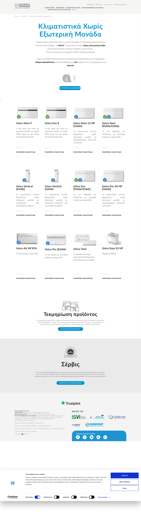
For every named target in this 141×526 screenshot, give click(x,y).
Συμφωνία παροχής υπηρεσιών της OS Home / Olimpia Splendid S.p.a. (33, 428)
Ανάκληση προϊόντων (58, 428)
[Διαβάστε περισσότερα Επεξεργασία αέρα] (73, 8)
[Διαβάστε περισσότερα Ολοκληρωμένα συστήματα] (92, 8)
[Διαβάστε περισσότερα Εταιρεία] (21, 423)
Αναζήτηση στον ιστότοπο (59, 10)
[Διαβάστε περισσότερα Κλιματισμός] (50, 8)
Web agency (18, 434)
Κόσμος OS (99, 5)
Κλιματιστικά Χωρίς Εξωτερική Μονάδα (41, 16)
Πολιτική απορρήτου (31, 431)
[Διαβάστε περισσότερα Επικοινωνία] (90, 5)
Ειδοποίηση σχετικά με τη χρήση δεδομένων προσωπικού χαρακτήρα (32, 425)
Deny (125, 513)
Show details (102, 522)
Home (16, 16)
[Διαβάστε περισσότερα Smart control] (108, 5)
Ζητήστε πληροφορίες (70, 88)
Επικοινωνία (39, 423)
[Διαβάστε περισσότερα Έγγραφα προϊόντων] (120, 5)
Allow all (125, 500)
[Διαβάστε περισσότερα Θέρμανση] (60, 8)
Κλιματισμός (24, 16)
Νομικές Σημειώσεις (20, 431)
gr (74, 10)
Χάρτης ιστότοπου (29, 423)
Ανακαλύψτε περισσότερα (70, 383)
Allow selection (124, 507)
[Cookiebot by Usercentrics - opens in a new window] (12, 522)
